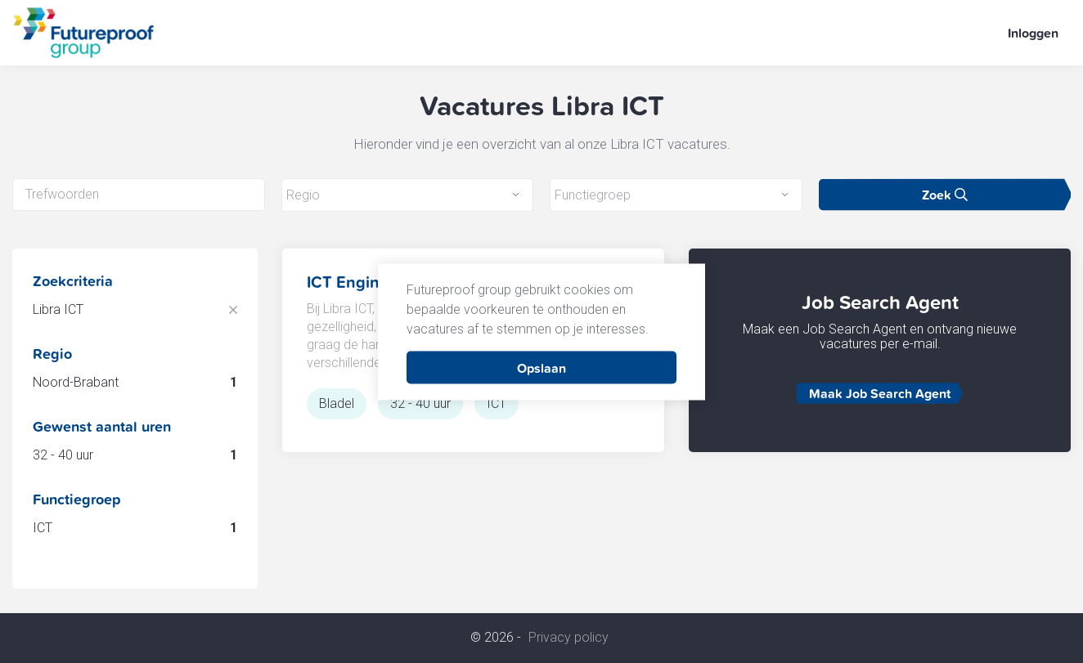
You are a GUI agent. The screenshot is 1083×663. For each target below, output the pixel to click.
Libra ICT (58, 309)
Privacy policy (568, 637)
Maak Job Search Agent (879, 393)
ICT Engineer (355, 282)
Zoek (945, 194)
